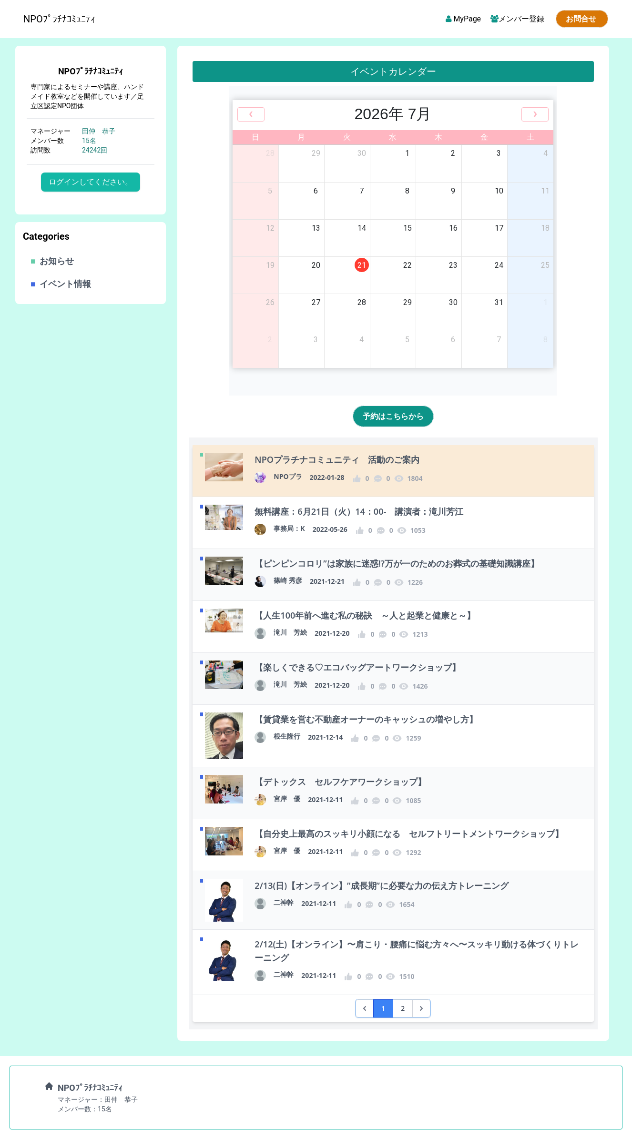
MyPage (462, 18)
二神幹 (284, 902)
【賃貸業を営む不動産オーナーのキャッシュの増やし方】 (366, 719)
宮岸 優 (287, 798)
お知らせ (52, 261)
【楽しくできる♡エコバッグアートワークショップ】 (357, 667)
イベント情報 (61, 284)
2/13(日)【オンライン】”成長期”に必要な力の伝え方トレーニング (382, 885)
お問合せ (582, 18)
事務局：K (289, 528)
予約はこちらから (393, 416)
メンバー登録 (518, 18)
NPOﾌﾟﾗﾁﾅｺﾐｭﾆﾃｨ (90, 71)
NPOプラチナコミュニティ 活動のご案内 (337, 459)
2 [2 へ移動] (403, 1008)
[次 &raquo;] (421, 1008)
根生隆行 (287, 736)
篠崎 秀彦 (288, 580)
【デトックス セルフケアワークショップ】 (340, 781)
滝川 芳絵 (290, 632)
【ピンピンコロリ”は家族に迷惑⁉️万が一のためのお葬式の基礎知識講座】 (397, 563)
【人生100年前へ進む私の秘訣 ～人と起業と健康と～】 (365, 615)
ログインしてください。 (91, 181)
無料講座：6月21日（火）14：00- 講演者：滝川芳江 (359, 511)
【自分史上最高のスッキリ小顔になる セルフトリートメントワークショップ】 (409, 833)
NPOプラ (288, 476)
